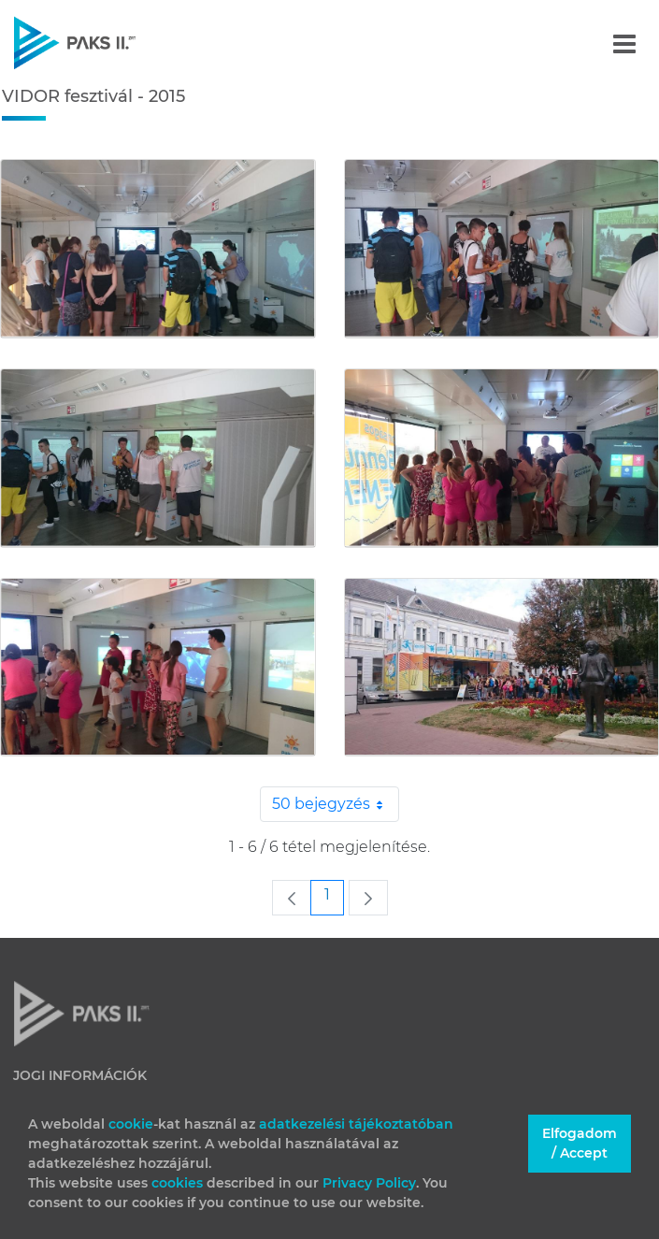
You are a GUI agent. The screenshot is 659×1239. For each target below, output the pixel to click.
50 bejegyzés (335, 804)
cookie (130, 1124)
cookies (179, 1182)
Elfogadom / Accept (579, 1143)
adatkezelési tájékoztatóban (356, 1124)
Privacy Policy (369, 1182)
